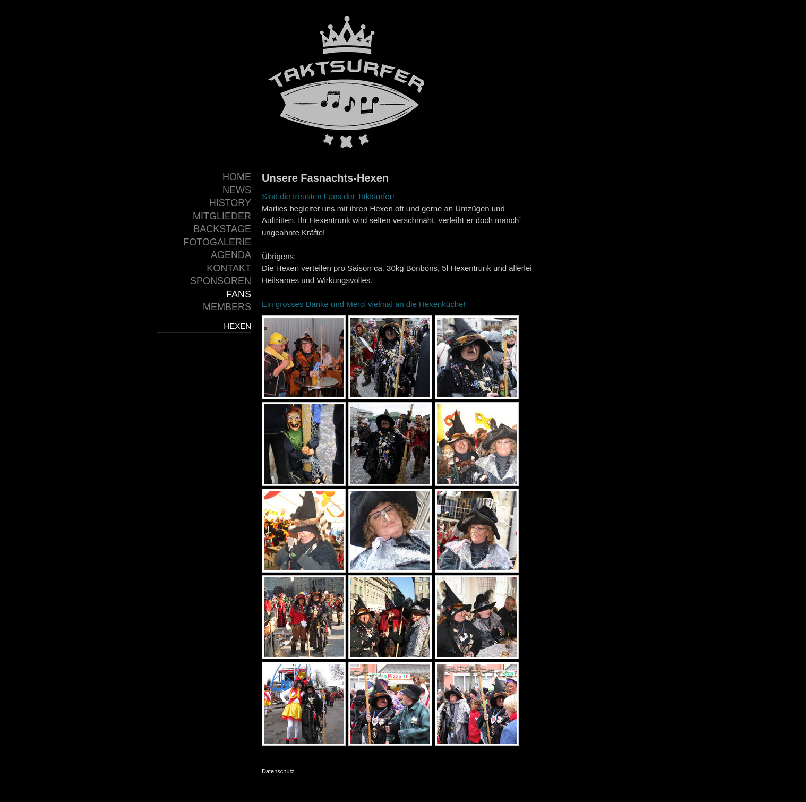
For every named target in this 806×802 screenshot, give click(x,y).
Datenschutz (278, 771)
